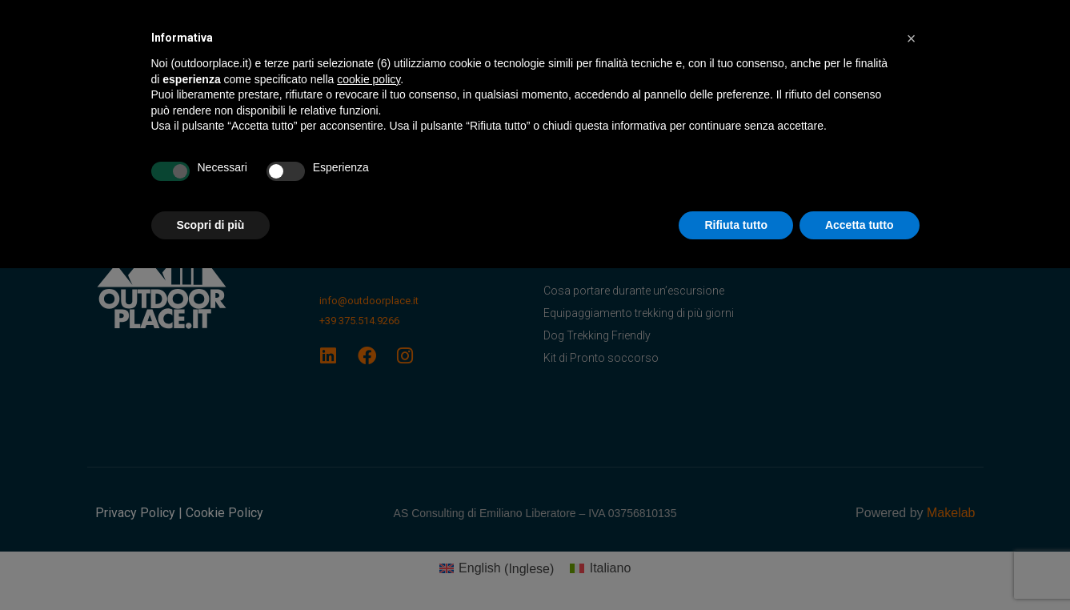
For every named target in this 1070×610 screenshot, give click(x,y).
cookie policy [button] (368, 79)
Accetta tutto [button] (859, 225)
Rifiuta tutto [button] (735, 225)
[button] (911, 38)
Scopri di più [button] (211, 225)
